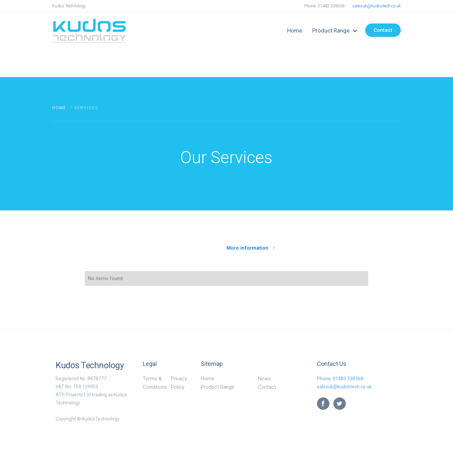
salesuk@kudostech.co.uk (376, 5)
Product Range (218, 387)
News (264, 379)
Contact (383, 30)
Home (294, 30)
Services (86, 108)
